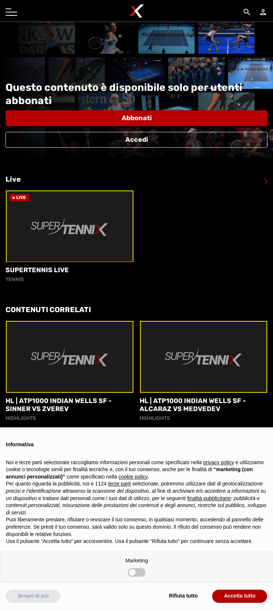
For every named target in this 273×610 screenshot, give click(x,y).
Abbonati (137, 118)
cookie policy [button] (132, 485)
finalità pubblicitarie (209, 507)
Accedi (136, 140)
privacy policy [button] (218, 471)
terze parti (119, 493)
